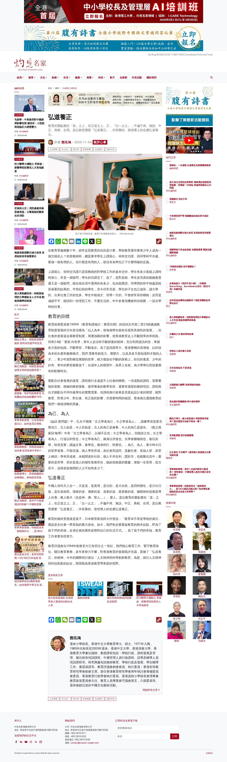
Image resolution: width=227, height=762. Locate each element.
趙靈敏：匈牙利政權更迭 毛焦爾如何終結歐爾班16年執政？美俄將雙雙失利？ (29, 397)
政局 (19, 77)
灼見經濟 (19, 115)
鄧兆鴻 (66, 142)
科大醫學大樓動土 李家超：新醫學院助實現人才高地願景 (149, 597)
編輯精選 (191, 171)
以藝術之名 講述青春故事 (199, 334)
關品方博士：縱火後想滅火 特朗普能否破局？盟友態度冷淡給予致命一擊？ (199, 421)
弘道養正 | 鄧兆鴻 (69, 88)
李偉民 (190, 292)
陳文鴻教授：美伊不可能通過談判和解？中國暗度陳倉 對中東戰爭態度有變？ (29, 504)
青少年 (76, 149)
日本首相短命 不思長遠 (198, 368)
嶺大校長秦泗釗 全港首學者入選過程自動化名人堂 (61, 597)
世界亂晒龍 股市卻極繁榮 (199, 435)
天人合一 (65, 149)
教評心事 (100, 142)
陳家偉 (190, 461)
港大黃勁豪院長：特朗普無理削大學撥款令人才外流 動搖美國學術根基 (29, 297)
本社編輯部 (23, 131)
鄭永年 (190, 221)
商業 (89, 77)
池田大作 (111, 149)
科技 (100, 77)
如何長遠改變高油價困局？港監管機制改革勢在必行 (199, 303)
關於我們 (151, 77)
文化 (42, 77)
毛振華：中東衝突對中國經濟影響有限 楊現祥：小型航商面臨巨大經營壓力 (29, 123)
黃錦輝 (190, 390)
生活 (65, 77)
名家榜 (123, 77)
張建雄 (190, 354)
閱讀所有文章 (151, 690)
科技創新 (87, 149)
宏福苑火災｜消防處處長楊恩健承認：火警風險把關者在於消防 (29, 212)
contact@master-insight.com (85, 743)
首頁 (50, 88)
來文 (189, 309)
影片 (112, 77)
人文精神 (54, 149)
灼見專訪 (19, 289)
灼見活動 (137, 77)
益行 (189, 337)
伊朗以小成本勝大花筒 (198, 351)
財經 (54, 77)
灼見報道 (19, 204)
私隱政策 (209, 753)
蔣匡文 (190, 202)
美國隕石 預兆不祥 (196, 199)
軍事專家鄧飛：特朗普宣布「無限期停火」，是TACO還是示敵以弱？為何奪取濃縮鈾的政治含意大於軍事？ (199, 491)
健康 (77, 77)
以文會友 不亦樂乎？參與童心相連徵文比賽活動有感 (199, 455)
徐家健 (190, 272)
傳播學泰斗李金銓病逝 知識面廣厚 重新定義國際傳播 (198, 252)
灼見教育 (19, 159)
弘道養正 (99, 149)
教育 (30, 77)
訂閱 (174, 736)
